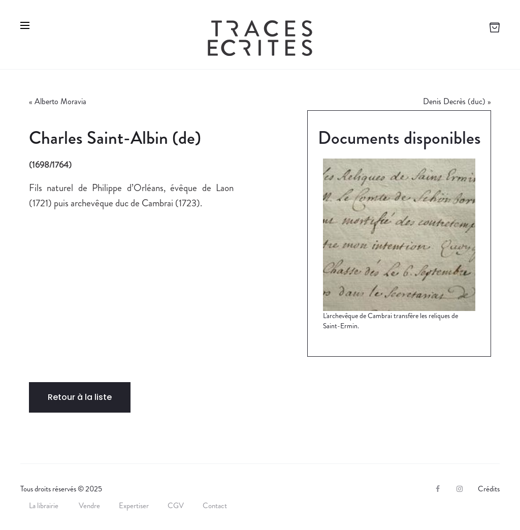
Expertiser (134, 505)
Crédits (489, 488)
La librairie (44, 505)
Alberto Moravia (60, 101)
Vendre (89, 505)
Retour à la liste (80, 397)
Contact (215, 505)
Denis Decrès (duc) (454, 101)
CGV (176, 505)
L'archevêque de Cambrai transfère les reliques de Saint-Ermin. (390, 320)
